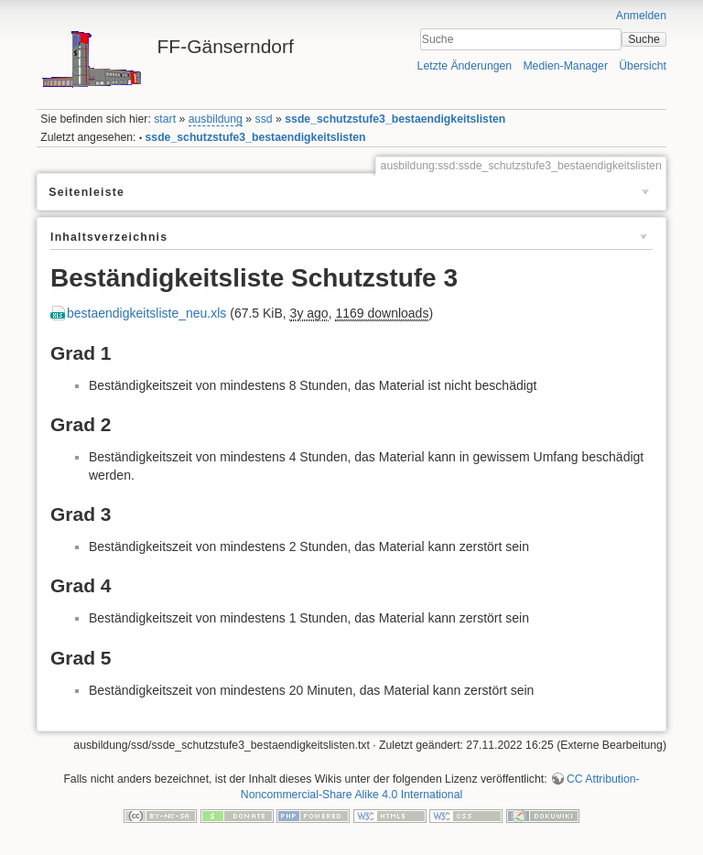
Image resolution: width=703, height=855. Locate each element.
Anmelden (641, 15)
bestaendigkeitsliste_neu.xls (146, 313)
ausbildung (216, 119)
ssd (264, 119)
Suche (644, 39)
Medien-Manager (565, 66)
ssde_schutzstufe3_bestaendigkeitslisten (395, 119)
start (165, 119)
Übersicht (642, 66)
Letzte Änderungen (465, 66)
